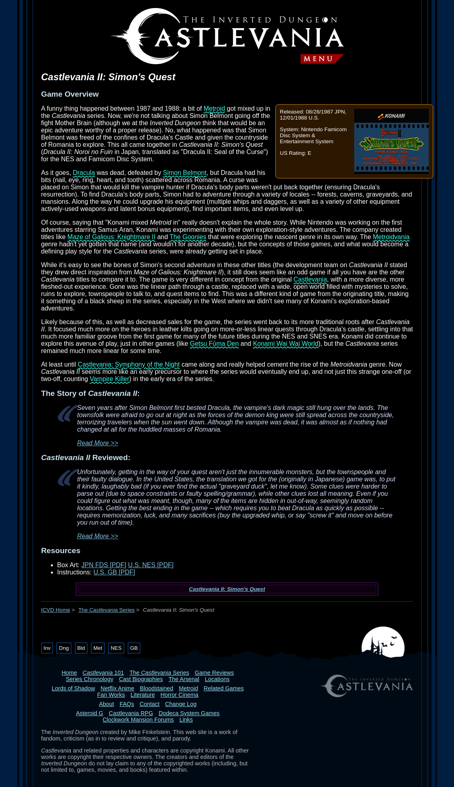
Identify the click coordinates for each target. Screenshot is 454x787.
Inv (47, 648)
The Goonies (187, 236)
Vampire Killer (109, 378)
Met (97, 648)
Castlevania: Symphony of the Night (129, 364)
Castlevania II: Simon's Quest (227, 589)
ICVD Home (56, 610)
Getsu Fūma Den (214, 343)
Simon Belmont (185, 172)
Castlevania (310, 279)
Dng (64, 648)
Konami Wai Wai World (285, 343)
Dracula (84, 172)
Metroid (214, 108)
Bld (81, 648)
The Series (107, 610)
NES (116, 648)
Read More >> (97, 443)
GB (134, 648)
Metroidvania (391, 236)
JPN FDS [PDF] (103, 565)
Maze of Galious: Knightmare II (111, 236)
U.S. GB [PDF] (114, 572)
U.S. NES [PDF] (151, 565)
